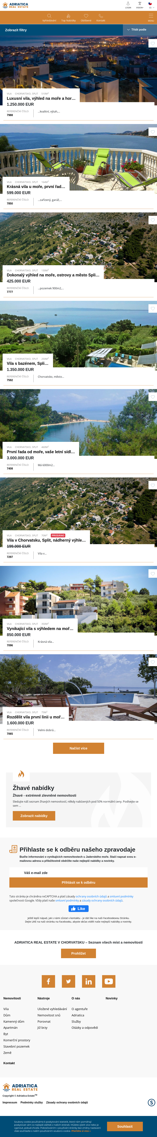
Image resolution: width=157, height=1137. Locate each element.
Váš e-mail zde (36, 888)
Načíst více (78, 764)
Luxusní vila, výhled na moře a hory (40, 98)
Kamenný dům (13, 1037)
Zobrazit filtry (16, 30)
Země (7, 1068)
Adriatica (78, 1031)
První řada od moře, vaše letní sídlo (40, 455)
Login (128, 7)
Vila (6, 1024)
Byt (5, 1049)
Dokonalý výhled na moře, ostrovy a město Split (52, 275)
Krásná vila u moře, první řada (35, 186)
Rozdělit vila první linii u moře (35, 729)
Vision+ (139, 7)
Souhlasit (125, 1126)
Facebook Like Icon (78, 924)
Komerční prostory (16, 1056)
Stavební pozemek (16, 1062)
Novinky (112, 1014)
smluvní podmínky (121, 912)
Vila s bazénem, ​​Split (26, 363)
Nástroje (44, 1014)
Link (78, 78)
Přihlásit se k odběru (78, 898)
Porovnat (44, 1037)
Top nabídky (68, 20)
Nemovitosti (12, 1014)
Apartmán (10, 1043)
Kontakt (100, 20)
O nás (76, 1014)
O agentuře (80, 1024)
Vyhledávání (49, 20)
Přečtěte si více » (81, 1131)
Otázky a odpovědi (85, 1043)
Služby (76, 1037)
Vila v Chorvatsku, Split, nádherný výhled (45, 546)
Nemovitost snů (49, 1031)
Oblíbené (86, 20)
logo (15, 5)
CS (150, 7)
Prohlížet (78, 969)
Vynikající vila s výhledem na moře (39, 638)
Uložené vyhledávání (52, 1024)
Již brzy (42, 1043)
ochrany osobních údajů (91, 912)
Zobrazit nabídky (34, 831)
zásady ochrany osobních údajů (102, 916)
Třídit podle (138, 29)
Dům (6, 1031)
